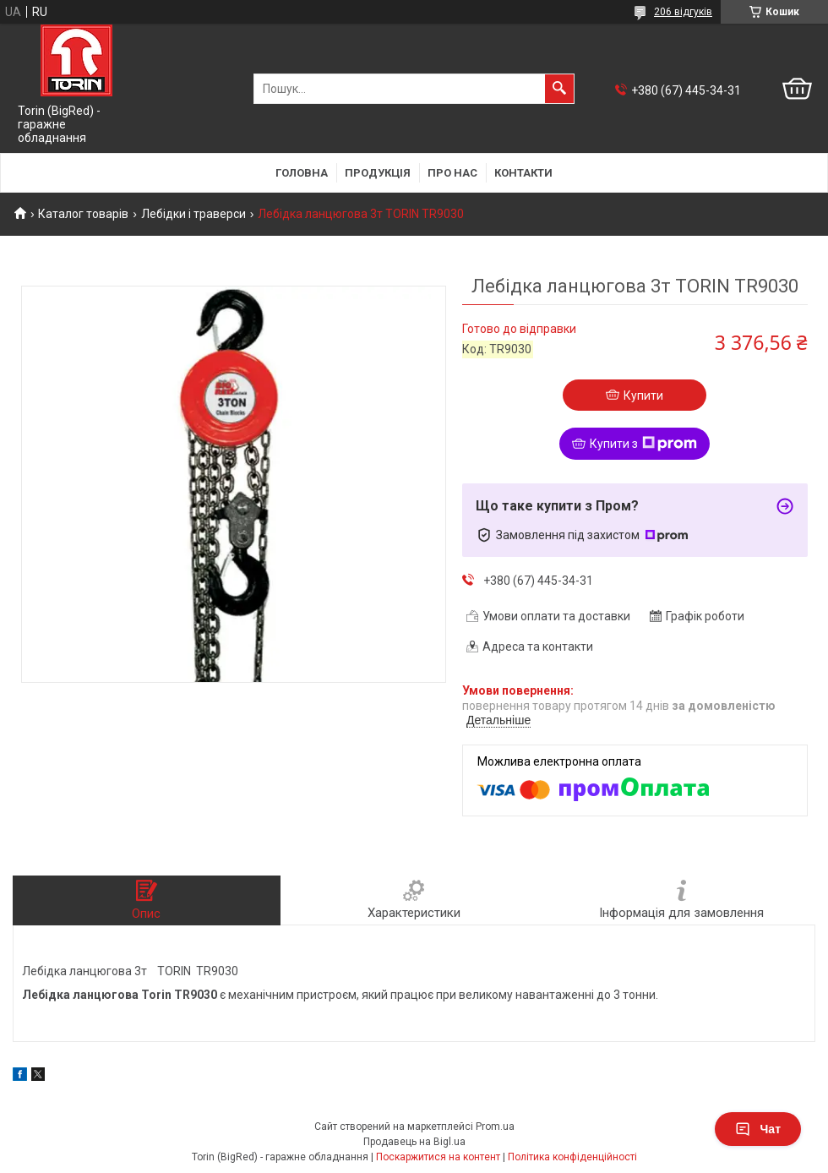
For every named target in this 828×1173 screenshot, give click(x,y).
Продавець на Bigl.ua (414, 1142)
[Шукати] (559, 88)
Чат (758, 1129)
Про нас (452, 172)
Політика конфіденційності (572, 1157)
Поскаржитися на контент (438, 1157)
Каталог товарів (83, 214)
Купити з (643, 443)
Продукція (378, 172)
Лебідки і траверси (193, 214)
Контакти (523, 172)
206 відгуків (683, 12)
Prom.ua (495, 1126)
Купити (643, 395)
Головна (301, 172)
